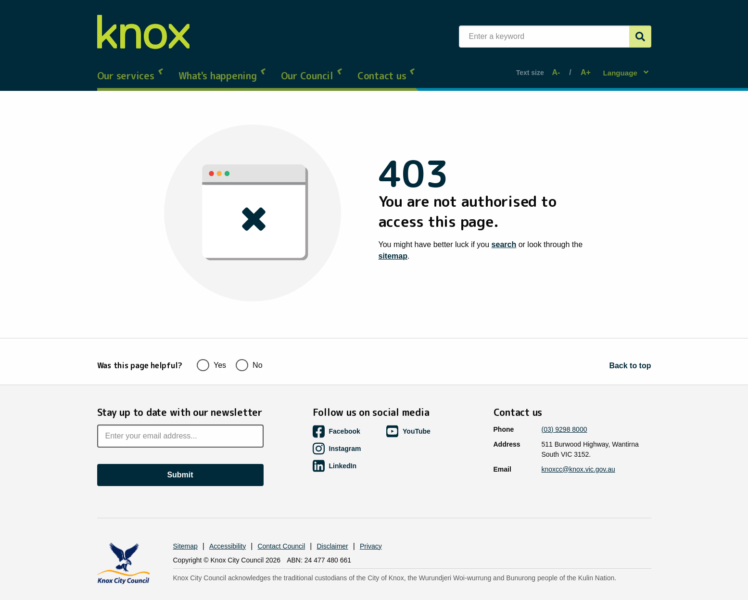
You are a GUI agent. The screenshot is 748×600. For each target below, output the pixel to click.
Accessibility (227, 528)
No (249, 345)
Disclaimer (332, 528)
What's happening (222, 67)
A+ (584, 68)
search (504, 236)
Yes (211, 345)
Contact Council (281, 528)
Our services (130, 67)
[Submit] (640, 36)
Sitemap (185, 528)
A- (558, 68)
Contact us (386, 67)
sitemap (393, 247)
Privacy (371, 528)
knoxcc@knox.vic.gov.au (578, 451)
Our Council (312, 67)
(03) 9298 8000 (564, 411)
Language (621, 67)
